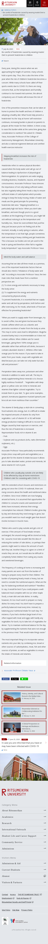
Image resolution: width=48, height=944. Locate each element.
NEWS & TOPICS (10, 10)
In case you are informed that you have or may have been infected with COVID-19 (22, 744)
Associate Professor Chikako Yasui (19, 670)
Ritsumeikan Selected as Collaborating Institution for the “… (32, 711)
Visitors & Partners (12, 882)
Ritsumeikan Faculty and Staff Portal (16, 902)
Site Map (15, 910)
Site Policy (6, 910)
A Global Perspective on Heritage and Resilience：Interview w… (31, 726)
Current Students (11, 870)
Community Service (12, 842)
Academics (7, 817)
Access (13, 894)
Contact (5, 894)
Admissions (8, 848)
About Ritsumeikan (12, 810)
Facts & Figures (23, 898)
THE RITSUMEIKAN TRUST (28, 894)
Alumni (6, 876)
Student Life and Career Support (19, 836)
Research (6, 61)
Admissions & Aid (11, 863)
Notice (5, 750)
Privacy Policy (26, 910)
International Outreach (14, 829)
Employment (7, 898)
